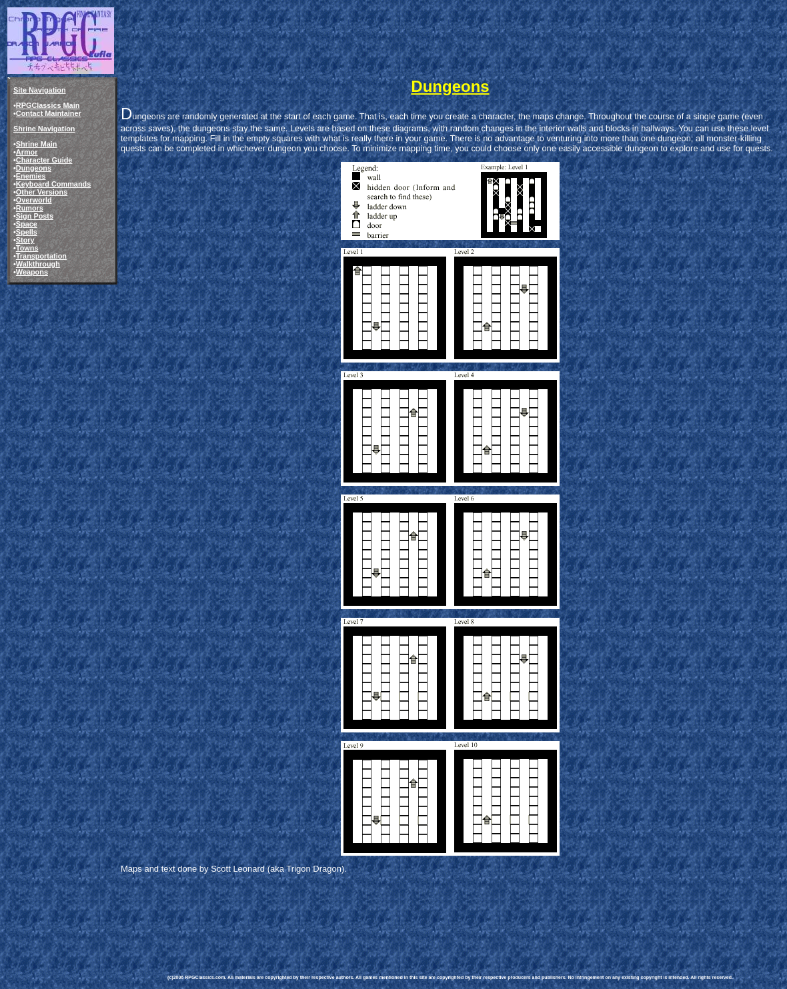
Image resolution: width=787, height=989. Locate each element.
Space (26, 224)
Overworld (34, 200)
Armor (27, 152)
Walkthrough (38, 264)
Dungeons (33, 168)
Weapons (32, 272)
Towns (27, 248)
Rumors (29, 208)
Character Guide (44, 160)
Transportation (41, 256)
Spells (26, 232)
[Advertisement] (410, 914)
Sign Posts (34, 216)
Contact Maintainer (48, 113)
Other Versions (41, 192)
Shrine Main (36, 144)
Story (25, 240)
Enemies (31, 176)
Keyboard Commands (53, 184)
